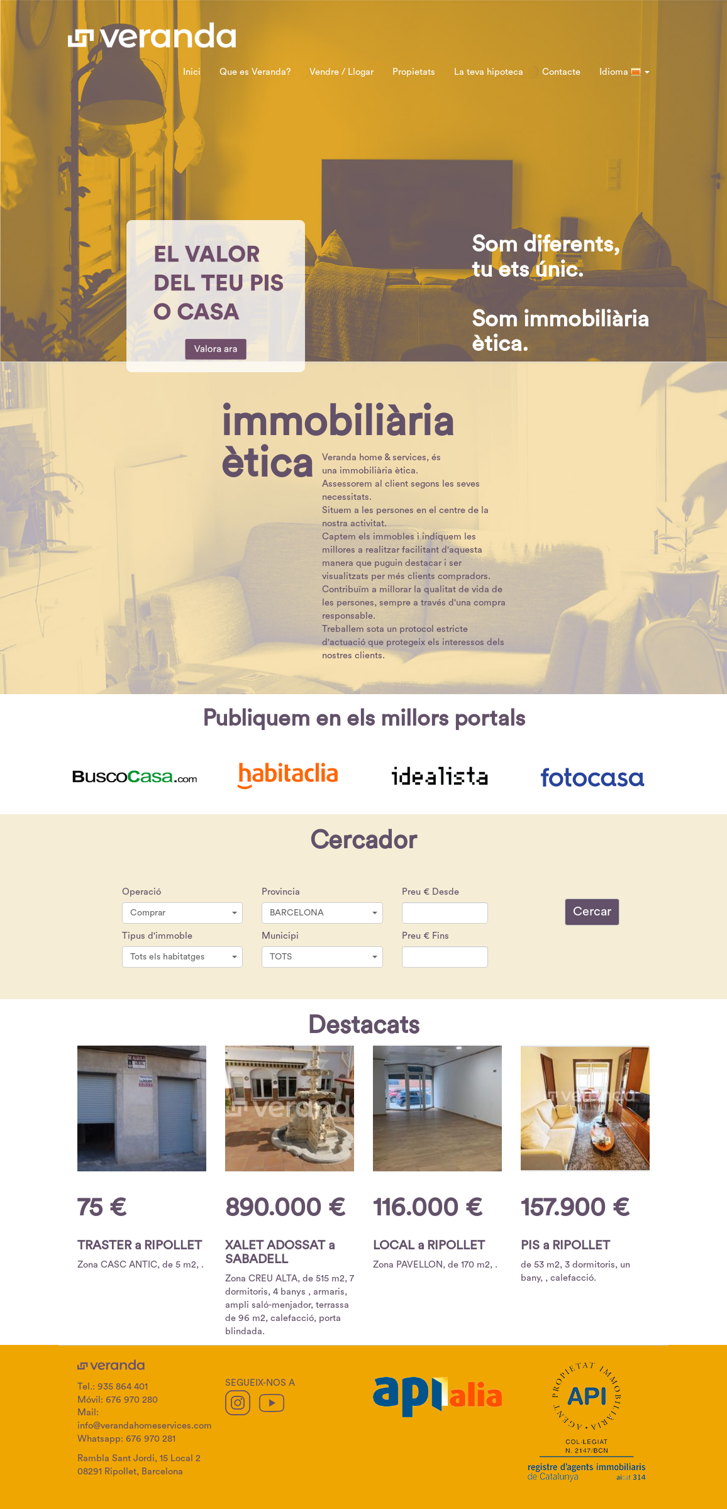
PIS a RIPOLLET (565, 1245)
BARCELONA (323, 913)
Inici (192, 72)
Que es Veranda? (255, 72)
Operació (141, 892)
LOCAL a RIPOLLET (429, 1245)
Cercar (592, 911)
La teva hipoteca (488, 72)
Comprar (184, 913)
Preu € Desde (430, 892)
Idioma (624, 72)
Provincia (281, 892)
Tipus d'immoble (157, 936)
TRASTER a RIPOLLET (139, 1245)
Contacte (561, 72)
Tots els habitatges (184, 957)
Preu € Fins (425, 936)
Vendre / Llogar (341, 72)
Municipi (280, 936)
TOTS (323, 957)
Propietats (413, 72)
